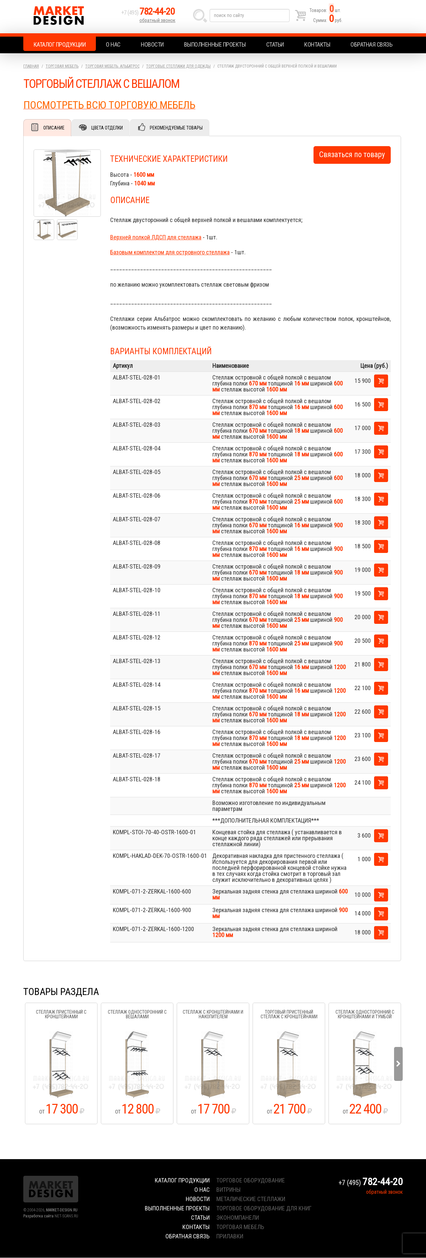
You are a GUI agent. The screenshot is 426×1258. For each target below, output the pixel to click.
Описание (54, 127)
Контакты (317, 44)
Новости (152, 44)
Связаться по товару (352, 154)
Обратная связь (371, 44)
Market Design (70, 16)
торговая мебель (240, 1227)
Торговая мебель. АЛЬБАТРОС (112, 66)
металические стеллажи (250, 1199)
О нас (113, 44)
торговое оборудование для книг (264, 1208)
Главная (31, 66)
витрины (228, 1189)
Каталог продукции (60, 44)
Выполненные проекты (215, 44)
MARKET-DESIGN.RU (62, 1210)
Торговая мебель (62, 66)
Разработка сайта (38, 1216)
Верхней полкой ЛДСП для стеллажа (155, 237)
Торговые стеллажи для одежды (178, 66)
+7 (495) (149, 13)
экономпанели (237, 1217)
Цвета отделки (108, 127)
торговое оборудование (250, 1180)
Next (398, 1064)
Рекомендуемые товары (178, 127)
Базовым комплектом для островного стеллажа (170, 252)
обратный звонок (158, 22)
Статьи (275, 44)
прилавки (229, 1236)
